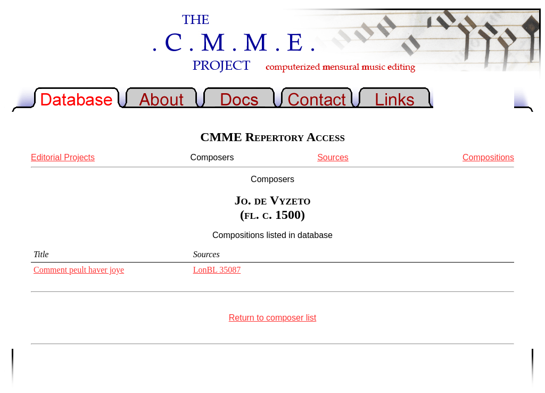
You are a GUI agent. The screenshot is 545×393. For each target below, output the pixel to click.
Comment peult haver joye (79, 269)
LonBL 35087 (217, 269)
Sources (333, 157)
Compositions (488, 157)
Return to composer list (273, 317)
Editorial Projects (63, 157)
